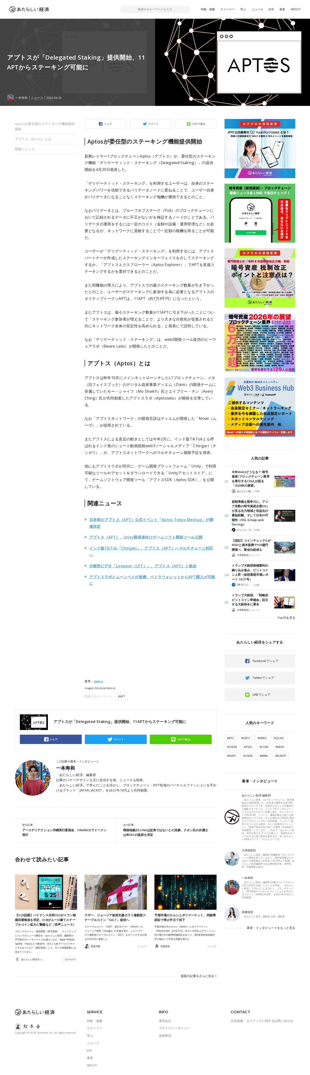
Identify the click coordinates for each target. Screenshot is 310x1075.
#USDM (232, 747)
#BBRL (264, 756)
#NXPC (231, 756)
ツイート (153, 124)
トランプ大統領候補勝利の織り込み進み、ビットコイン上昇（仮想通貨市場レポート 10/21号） (250, 572)
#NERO (262, 738)
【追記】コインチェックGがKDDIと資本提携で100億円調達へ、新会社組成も (251, 545)
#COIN (264, 747)
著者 (282, 9)
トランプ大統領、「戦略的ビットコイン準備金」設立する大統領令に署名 (250, 599)
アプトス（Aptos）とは (33, 139)
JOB (271, 9)
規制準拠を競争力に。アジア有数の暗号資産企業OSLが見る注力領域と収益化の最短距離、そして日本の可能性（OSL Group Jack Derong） (250, 513)
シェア (108, 124)
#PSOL (248, 747)
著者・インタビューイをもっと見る (271, 928)
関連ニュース (25, 149)
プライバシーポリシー (174, 1028)
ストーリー (228, 9)
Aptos (98, 681)
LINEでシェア (262, 694)
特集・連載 (208, 9)
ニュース (257, 9)
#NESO (280, 747)
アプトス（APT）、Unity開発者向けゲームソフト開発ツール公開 (146, 537)
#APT (121, 696)
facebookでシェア (265, 661)
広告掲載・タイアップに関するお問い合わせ (262, 1020)
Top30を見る (286, 617)
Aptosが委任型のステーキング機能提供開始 (45, 126)
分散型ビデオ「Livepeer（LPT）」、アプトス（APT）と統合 (143, 565)
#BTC (230, 738)
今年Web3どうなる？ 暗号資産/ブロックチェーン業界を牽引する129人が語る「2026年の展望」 (251, 479)
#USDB (248, 756)
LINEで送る (199, 124)
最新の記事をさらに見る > (199, 976)
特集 (257, 491)
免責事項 (165, 1035)
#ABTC (245, 738)
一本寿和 (65, 768)
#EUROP (280, 756)
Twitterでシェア (263, 678)
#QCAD (279, 738)
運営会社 (165, 1020)
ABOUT (296, 9)
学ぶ (243, 9)
